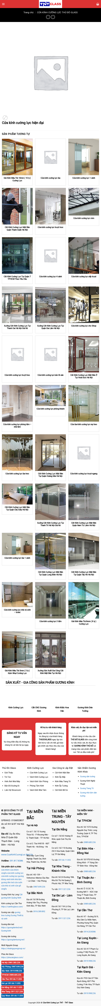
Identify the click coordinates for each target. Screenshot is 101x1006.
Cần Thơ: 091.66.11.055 (12, 979)
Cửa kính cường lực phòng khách (50, 409)
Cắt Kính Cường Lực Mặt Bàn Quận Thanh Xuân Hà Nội (17, 228)
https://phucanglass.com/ (12, 957)
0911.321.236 (64, 889)
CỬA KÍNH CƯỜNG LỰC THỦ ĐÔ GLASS (57, 12)
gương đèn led (7, 882)
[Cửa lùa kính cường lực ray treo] (83, 403)
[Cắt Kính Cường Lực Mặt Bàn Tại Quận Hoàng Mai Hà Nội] (50, 452)
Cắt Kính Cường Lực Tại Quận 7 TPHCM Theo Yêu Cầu (17, 277)
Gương (13, 915)
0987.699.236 (39, 887)
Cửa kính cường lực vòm (83, 218)
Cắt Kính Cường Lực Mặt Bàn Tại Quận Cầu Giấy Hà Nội (17, 508)
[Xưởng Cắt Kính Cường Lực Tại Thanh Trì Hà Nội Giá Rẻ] (50, 502)
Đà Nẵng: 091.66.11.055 (12, 987)
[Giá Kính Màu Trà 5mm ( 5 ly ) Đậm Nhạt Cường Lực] (17, 649)
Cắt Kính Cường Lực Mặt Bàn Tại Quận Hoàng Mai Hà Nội (50, 474)
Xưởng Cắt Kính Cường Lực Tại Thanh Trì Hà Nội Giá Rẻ (50, 524)
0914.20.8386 (90, 932)
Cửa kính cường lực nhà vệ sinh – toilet (17, 611)
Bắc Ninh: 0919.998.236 (12, 971)
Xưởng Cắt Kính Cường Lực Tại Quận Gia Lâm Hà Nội (50, 327)
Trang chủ (28, 12)
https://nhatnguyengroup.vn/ (13, 948)
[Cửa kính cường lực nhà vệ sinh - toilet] (17, 594)
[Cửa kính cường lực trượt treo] (17, 354)
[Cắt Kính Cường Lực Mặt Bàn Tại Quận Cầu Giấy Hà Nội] (17, 494)
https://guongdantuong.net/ (13, 939)
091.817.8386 (16, 860)
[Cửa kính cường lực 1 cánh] (83, 157)
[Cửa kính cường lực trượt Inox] (50, 206)
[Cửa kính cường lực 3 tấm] (50, 600)
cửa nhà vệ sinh (7, 885)
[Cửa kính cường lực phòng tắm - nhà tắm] (17, 403)
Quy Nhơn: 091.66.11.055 (12, 996)
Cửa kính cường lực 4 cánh (50, 276)
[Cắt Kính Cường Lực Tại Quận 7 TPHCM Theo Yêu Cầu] (17, 255)
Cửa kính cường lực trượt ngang (83, 473)
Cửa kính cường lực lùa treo (17, 473)
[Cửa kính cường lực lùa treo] (17, 452)
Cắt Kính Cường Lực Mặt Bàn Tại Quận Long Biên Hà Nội (50, 573)
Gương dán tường (87, 776)
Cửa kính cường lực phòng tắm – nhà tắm (17, 425)
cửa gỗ (18, 885)
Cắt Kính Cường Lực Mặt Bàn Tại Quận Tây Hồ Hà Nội (83, 573)
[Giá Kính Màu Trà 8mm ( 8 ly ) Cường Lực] (83, 600)
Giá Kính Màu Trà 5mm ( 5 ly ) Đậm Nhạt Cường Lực (17, 671)
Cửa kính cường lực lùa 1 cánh (17, 558)
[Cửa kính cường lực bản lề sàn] (50, 354)
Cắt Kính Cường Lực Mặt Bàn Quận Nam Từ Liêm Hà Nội (83, 524)
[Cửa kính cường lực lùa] (50, 157)
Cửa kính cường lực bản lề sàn (50, 375)
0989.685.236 (90, 842)
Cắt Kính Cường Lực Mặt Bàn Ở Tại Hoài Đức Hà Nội (83, 376)
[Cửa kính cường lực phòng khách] (50, 395)
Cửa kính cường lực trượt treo (17, 375)
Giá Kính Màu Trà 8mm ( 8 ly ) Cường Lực (83, 622)
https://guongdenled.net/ (12, 927)
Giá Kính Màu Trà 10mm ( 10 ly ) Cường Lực (17, 179)
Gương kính (6, 931)
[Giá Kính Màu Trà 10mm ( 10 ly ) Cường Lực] (17, 157)
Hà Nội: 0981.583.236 (11, 962)
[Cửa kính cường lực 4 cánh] (50, 255)
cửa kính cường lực (15, 873)
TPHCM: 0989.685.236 (11, 975)
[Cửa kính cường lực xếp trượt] (83, 255)
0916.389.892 (39, 911)
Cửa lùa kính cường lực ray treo (84, 424)
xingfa (4, 889)
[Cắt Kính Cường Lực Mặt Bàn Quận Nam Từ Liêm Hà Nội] (83, 502)
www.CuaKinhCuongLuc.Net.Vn (17, 854)
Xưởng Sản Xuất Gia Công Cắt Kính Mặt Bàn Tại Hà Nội (50, 671)
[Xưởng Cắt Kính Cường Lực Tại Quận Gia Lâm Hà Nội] (50, 305)
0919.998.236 (90, 961)
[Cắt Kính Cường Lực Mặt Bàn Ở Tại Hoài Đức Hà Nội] (83, 354)
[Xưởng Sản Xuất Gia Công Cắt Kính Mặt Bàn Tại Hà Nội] (50, 649)
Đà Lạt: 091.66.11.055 (11, 983)
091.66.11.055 (64, 860)
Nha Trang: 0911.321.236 (12, 991)
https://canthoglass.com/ (12, 906)
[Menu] (3, 4)
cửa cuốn (18, 882)
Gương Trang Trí (87, 788)
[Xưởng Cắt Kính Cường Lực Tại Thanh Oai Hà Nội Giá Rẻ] (17, 305)
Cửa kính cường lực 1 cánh (83, 178)
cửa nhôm (5, 870)
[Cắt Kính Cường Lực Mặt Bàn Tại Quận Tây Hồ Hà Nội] (83, 551)
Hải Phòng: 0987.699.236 (12, 966)
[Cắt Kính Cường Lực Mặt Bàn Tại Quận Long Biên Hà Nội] (50, 551)
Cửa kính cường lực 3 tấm (50, 621)
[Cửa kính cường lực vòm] (83, 202)
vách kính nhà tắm (14, 879)
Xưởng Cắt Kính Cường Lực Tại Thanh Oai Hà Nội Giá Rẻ (17, 327)
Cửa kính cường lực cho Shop (83, 326)
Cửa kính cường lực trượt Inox (50, 227)
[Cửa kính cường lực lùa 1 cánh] (17, 544)
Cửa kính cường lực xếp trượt (83, 276)
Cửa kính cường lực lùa (50, 178)
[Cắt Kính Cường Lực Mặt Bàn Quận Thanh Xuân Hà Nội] (17, 206)
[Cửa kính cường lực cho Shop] (83, 305)
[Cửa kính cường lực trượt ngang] (83, 452)
